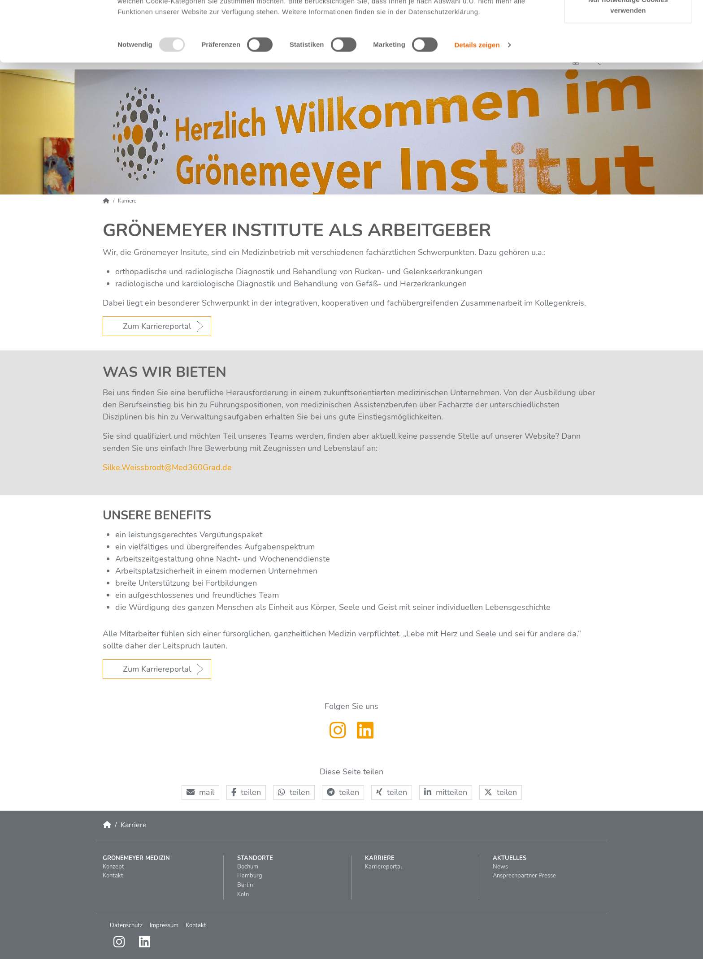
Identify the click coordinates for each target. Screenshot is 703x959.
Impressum (164, 925)
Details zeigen (476, 98)
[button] (200, 792)
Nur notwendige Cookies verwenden (628, 58)
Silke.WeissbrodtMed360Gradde (167, 467)
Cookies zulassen (627, 23)
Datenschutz (126, 925)
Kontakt (196, 925)
